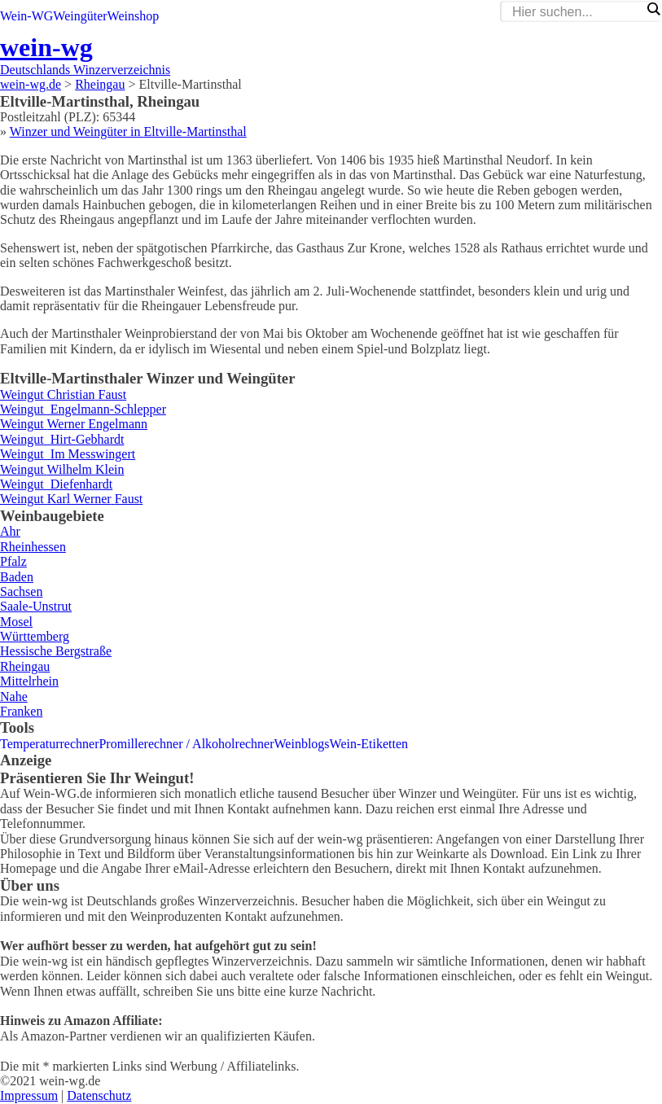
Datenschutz (99, 1095)
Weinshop (133, 16)
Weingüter (80, 16)
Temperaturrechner (49, 744)
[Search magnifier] (653, 9)
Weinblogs (302, 744)
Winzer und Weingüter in (128, 131)
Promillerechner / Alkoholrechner (186, 744)
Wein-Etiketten (369, 744)
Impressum (29, 1095)
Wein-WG (26, 16)
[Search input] (576, 12)
